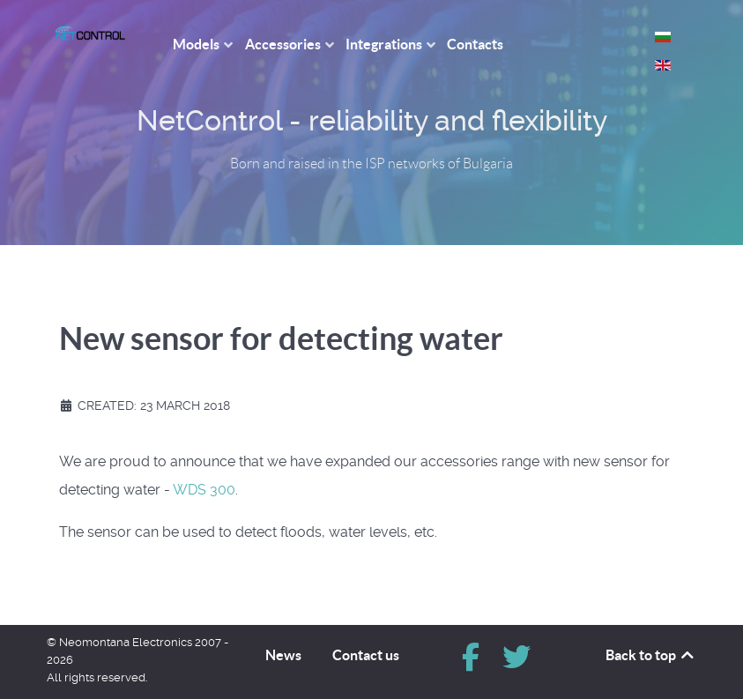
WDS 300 (204, 489)
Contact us (365, 655)
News (283, 655)
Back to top (651, 655)
